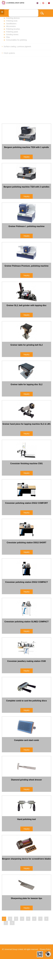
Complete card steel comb (26, 740)
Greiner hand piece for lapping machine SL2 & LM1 (26, 424)
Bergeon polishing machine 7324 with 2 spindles (26, 187)
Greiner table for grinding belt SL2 (26, 345)
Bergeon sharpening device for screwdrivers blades (26, 859)
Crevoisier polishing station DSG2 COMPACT (26, 582)
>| (12, 923)
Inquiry (26, 157)
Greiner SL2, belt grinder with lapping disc (27, 305)
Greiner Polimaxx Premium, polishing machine (27, 266)
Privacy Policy (45, 949)
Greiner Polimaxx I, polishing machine (27, 226)
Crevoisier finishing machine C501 (26, 463)
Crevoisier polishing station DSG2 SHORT (26, 543)
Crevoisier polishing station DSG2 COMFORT (26, 503)
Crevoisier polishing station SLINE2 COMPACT (26, 622)
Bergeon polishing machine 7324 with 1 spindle (26, 147)
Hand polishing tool (26, 819)
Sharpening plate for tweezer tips (26, 898)
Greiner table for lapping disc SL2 (26, 384)
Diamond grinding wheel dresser (26, 780)
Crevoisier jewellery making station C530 (26, 661)
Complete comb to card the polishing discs (26, 701)
